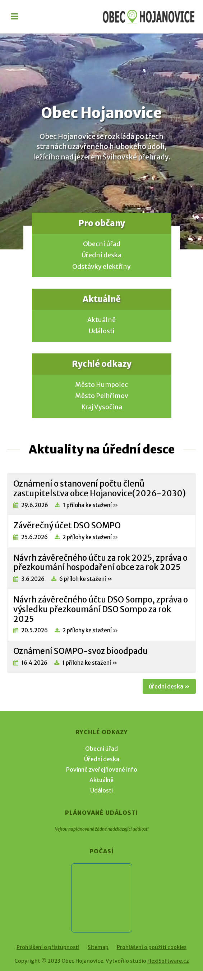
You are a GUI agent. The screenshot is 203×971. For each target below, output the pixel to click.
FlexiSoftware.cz (168, 961)
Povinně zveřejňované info (101, 769)
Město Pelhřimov (101, 396)
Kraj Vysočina (101, 407)
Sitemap (98, 947)
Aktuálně (101, 320)
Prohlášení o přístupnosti (48, 947)
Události (102, 331)
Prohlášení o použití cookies (151, 947)
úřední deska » (169, 686)
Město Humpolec (101, 385)
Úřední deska (101, 255)
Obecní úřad (101, 244)
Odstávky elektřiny (101, 267)
